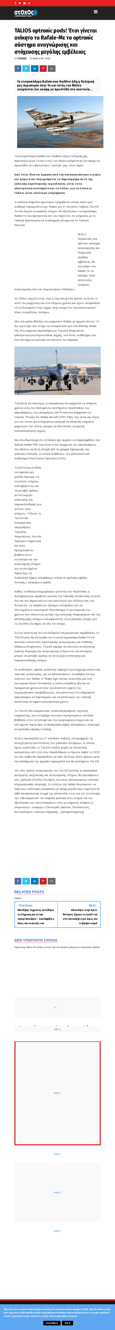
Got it (67, 1323)
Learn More (52, 1323)
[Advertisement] (46, 257)
